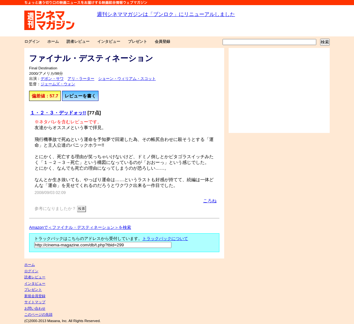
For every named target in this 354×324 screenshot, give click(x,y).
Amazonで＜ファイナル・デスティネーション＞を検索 (80, 227)
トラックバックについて (165, 238)
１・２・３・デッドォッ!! (58, 112)
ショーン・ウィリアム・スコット (127, 78)
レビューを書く (80, 95)
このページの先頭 (38, 314)
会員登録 (162, 41)
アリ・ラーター (80, 78)
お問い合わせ (34, 308)
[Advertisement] (279, 90)
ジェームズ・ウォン (58, 84)
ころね (209, 200)
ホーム (53, 41)
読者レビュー (78, 41)
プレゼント (137, 41)
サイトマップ (34, 302)
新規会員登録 (34, 296)
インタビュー (108, 41)
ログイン (32, 41)
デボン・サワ (52, 78)
